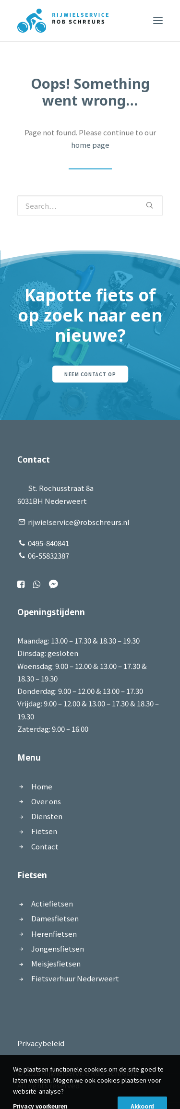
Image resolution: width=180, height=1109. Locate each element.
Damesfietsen (55, 918)
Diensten (46, 816)
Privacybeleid (40, 1043)
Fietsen (44, 831)
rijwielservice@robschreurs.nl (79, 522)
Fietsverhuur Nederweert (75, 978)
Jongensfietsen (57, 948)
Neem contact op (90, 374)
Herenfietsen (54, 934)
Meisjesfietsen (56, 963)
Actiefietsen (52, 903)
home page (90, 145)
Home (41, 786)
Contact (45, 846)
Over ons (46, 801)
